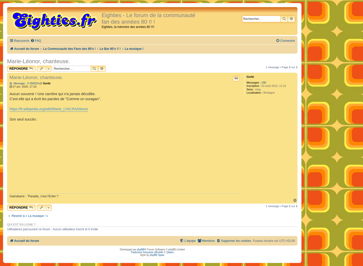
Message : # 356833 (24, 83)
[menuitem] (36, 40)
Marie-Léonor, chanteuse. (38, 61)
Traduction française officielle (147, 252)
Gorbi (250, 76)
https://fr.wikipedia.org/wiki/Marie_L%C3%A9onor (49, 109)
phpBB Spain (157, 255)
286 (263, 82)
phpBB (140, 249)
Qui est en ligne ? (21, 224)
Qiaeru (170, 252)
